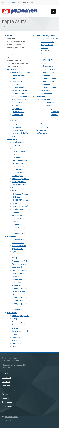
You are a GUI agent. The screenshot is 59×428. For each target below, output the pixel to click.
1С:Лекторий (17, 175)
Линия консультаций (20, 179)
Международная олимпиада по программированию (49, 75)
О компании (45, 99)
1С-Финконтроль (19, 227)
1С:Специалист (18, 242)
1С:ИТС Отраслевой (20, 206)
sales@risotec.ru (11, 3)
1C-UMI (15, 203)
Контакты (40, 96)
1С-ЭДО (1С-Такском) (20, 200)
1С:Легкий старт (47, 41)
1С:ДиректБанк (18, 224)
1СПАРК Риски (17, 169)
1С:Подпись (16, 197)
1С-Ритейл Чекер (19, 151)
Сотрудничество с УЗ (49, 38)
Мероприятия (17, 309)
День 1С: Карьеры (48, 51)
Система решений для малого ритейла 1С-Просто (21, 75)
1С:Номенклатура (19, 233)
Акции (14, 334)
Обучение (11, 236)
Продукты (11, 69)
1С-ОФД (15, 154)
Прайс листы (17, 343)
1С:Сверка (16, 230)
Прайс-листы (41, 133)
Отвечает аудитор (20, 188)
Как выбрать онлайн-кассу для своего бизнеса (21, 102)
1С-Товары (16, 148)
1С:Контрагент (18, 166)
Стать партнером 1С (20, 316)
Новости (49, 105)
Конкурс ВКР (46, 57)
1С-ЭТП (15, 221)
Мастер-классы (47, 54)
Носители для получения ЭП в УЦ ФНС (20, 133)
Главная (10, 35)
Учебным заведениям (45, 35)
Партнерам (12, 313)
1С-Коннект (16, 157)
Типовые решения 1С (20, 96)
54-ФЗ (14, 346)
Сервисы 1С (12, 139)
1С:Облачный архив (20, 194)
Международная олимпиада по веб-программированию (49, 84)
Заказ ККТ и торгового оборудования (18, 84)
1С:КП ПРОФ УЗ (47, 60)
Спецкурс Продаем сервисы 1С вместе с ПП (20, 291)
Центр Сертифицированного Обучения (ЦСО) (21, 322)
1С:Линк (15, 191)
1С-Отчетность (18, 172)
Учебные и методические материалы (18, 124)
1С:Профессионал (19, 239)
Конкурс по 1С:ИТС (48, 69)
